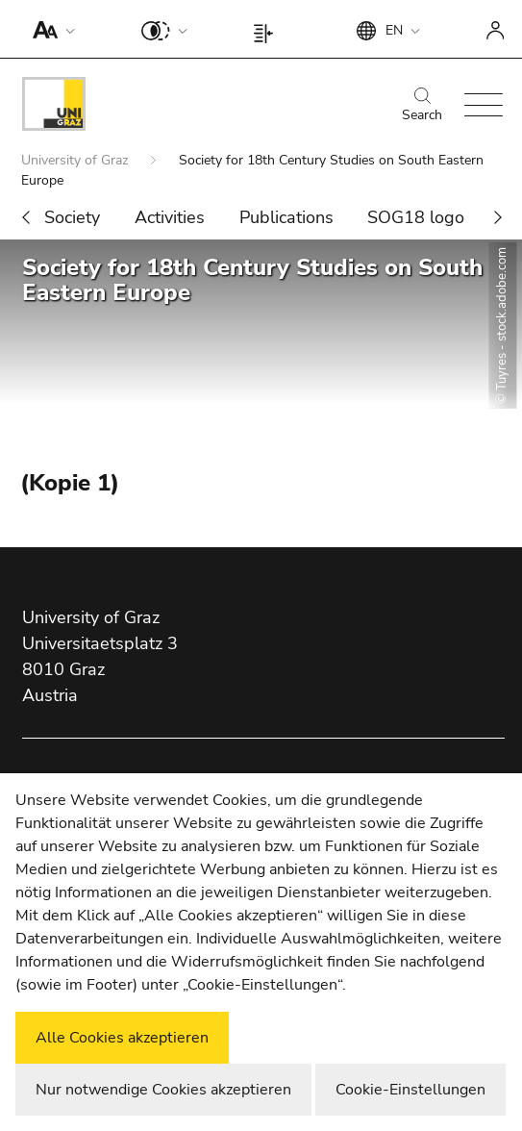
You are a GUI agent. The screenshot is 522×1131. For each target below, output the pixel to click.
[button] (49, 29)
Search (422, 106)
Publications (286, 217)
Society (72, 217)
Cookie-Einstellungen (410, 1089)
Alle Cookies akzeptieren (122, 1037)
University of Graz (76, 160)
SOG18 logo (415, 217)
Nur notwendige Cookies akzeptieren (163, 1089)
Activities (170, 217)
